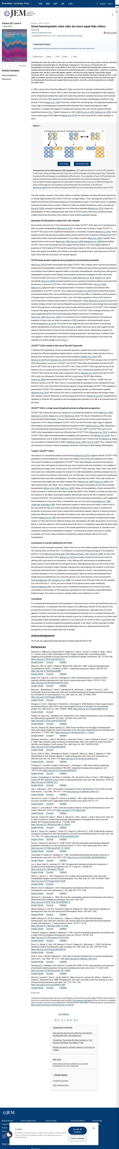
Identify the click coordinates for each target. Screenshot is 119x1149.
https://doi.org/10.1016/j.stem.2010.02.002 (48, 719)
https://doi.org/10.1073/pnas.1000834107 (48, 696)
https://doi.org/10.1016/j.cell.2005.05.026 (62, 835)
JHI (62, 3)
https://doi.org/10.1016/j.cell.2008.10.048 (48, 983)
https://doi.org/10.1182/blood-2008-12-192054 (50, 823)
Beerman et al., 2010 (86, 276)
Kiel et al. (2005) (37, 207)
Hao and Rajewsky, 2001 (41, 579)
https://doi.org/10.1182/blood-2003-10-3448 (49, 924)
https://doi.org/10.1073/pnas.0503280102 (48, 948)
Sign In (111, 4)
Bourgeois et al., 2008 (61, 579)
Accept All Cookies (77, 1130)
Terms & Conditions (78, 1119)
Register (103, 4)
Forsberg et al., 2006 (107, 437)
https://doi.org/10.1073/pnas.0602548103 (48, 745)
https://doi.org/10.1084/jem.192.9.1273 (81, 957)
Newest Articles (7, 1119)
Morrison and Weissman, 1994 (57, 553)
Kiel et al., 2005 (100, 283)
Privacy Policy (97, 1119)
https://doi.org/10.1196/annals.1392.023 (47, 868)
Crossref (49, 661)
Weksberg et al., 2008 (92, 240)
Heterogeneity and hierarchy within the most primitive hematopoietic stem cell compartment (63, 48)
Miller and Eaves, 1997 (80, 553)
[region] (54, 1133)
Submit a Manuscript (28, 1119)
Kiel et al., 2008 (77, 240)
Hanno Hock (35, 30)
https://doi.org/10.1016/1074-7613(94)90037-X (50, 901)
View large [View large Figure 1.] (64, 164)
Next (23, 66)
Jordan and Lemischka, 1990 (42, 503)
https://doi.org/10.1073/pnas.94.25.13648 (48, 880)
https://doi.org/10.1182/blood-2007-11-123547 (74, 731)
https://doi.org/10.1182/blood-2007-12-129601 (50, 847)
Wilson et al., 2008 (85, 480)
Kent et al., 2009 (94, 237)
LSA (70, 3)
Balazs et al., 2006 (38, 286)
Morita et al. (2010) (40, 186)
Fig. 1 (51, 112)
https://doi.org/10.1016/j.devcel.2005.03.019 (79, 757)
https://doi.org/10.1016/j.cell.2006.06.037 (60, 769)
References (6, 79)
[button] (97, 3)
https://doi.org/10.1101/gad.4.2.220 (71, 809)
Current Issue (7, 1123)
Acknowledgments (9, 75)
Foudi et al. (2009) (38, 378)
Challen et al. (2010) (85, 290)
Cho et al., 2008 (74, 326)
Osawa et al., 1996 (52, 102)
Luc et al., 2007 (92, 441)
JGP (55, 3)
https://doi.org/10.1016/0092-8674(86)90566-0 (86, 856)
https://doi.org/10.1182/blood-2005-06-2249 (49, 681)
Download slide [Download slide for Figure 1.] (81, 164)
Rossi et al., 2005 (53, 316)
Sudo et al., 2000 (38, 316)
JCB (40, 3)
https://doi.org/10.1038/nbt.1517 (44, 781)
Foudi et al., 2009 (101, 480)
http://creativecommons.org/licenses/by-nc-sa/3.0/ (52, 1004)
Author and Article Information (41, 33)
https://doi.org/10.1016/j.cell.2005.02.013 (48, 658)
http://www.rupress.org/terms (80, 999)
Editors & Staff (51, 1119)
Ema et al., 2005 (87, 112)
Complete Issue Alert (60, 1079)
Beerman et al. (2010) (97, 299)
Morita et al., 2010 (69, 115)
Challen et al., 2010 (102, 276)
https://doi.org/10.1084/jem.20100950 (69, 36)
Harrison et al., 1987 (48, 516)
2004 (78, 112)
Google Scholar (37, 661)
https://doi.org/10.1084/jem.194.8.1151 (83, 790)
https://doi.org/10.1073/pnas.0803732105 (90, 708)
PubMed (63, 661)
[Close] (93, 1128)
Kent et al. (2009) (48, 280)
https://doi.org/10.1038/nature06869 (46, 670)
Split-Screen (38, 57)
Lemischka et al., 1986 (101, 500)
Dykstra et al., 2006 (103, 112)
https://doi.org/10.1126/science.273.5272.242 (50, 936)
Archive (4, 1127)
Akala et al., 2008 (63, 240)
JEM (48, 3)
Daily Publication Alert (61, 1084)
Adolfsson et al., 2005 (95, 424)
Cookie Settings (77, 1138)
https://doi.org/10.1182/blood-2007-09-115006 (50, 969)
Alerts (4, 1130)
